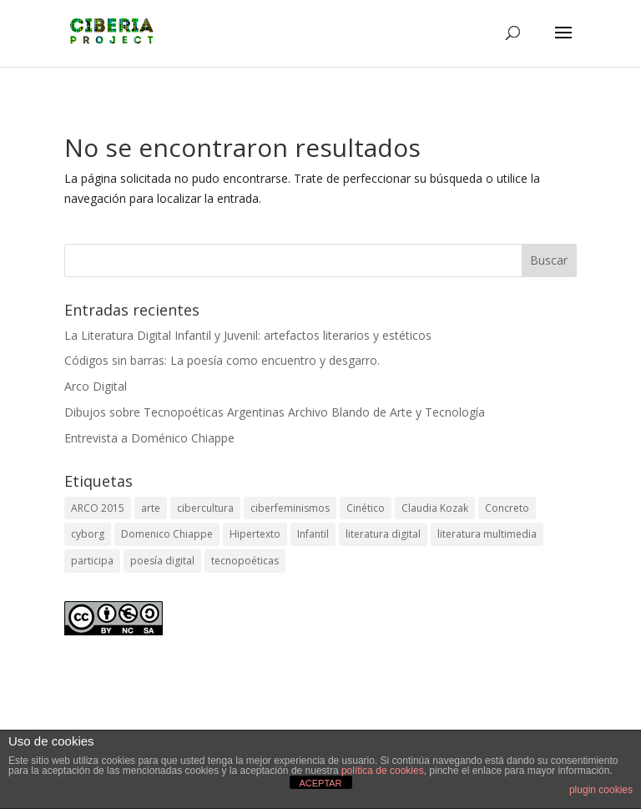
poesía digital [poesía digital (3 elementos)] (162, 561)
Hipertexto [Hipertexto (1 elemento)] (255, 534)
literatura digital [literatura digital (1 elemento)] (383, 534)
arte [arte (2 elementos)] (150, 508)
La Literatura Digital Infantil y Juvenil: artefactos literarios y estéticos (248, 335)
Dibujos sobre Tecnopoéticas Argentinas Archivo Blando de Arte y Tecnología (274, 412)
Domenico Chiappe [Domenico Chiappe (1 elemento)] (167, 534)
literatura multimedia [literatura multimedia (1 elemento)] (487, 534)
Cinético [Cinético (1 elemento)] (365, 508)
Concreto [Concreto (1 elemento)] (507, 508)
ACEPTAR (320, 783)
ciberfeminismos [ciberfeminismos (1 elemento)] (290, 508)
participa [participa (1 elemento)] (92, 561)
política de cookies (382, 770)
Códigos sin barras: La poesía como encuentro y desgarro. (222, 360)
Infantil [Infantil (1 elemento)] (313, 534)
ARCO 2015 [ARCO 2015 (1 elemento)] (97, 508)
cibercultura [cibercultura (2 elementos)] (205, 508)
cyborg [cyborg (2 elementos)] (87, 534)
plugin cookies (601, 790)
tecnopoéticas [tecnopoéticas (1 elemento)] (245, 561)
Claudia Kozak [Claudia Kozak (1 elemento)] (434, 508)
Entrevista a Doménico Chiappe (149, 438)
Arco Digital (95, 386)
